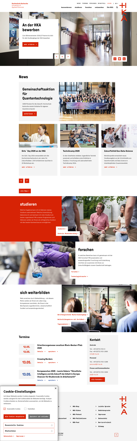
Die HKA (110, 7)
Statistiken (31, 409)
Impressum (101, 414)
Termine (85, 3)
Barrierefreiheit (104, 422)
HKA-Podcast (77, 414)
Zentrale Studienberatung (67, 233)
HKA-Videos (77, 410)
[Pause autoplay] (62, 56)
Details (40, 351)
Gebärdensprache (104, 410)
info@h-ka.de (94, 354)
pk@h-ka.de (94, 375)
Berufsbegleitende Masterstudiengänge (72, 315)
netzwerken (99, 7)
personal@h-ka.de (96, 364)
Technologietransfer (78, 276)
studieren (78, 7)
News (79, 3)
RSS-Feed (76, 422)
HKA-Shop (76, 406)
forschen (88, 7)
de (116, 3)
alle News (24, 191)
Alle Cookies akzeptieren (14, 416)
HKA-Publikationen (79, 418)
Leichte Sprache (104, 406)
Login (109, 3)
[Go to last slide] (56, 56)
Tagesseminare (63, 324)
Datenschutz (102, 418)
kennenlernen (66, 7)
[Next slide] (68, 56)
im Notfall (102, 3)
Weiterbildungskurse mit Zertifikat (71, 319)
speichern (52, 351)
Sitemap (101, 426)
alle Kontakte (96, 379)
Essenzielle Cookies (13, 409)
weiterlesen (29, 114)
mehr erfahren (29, 44)
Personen (92, 3)
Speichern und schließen (39, 416)
